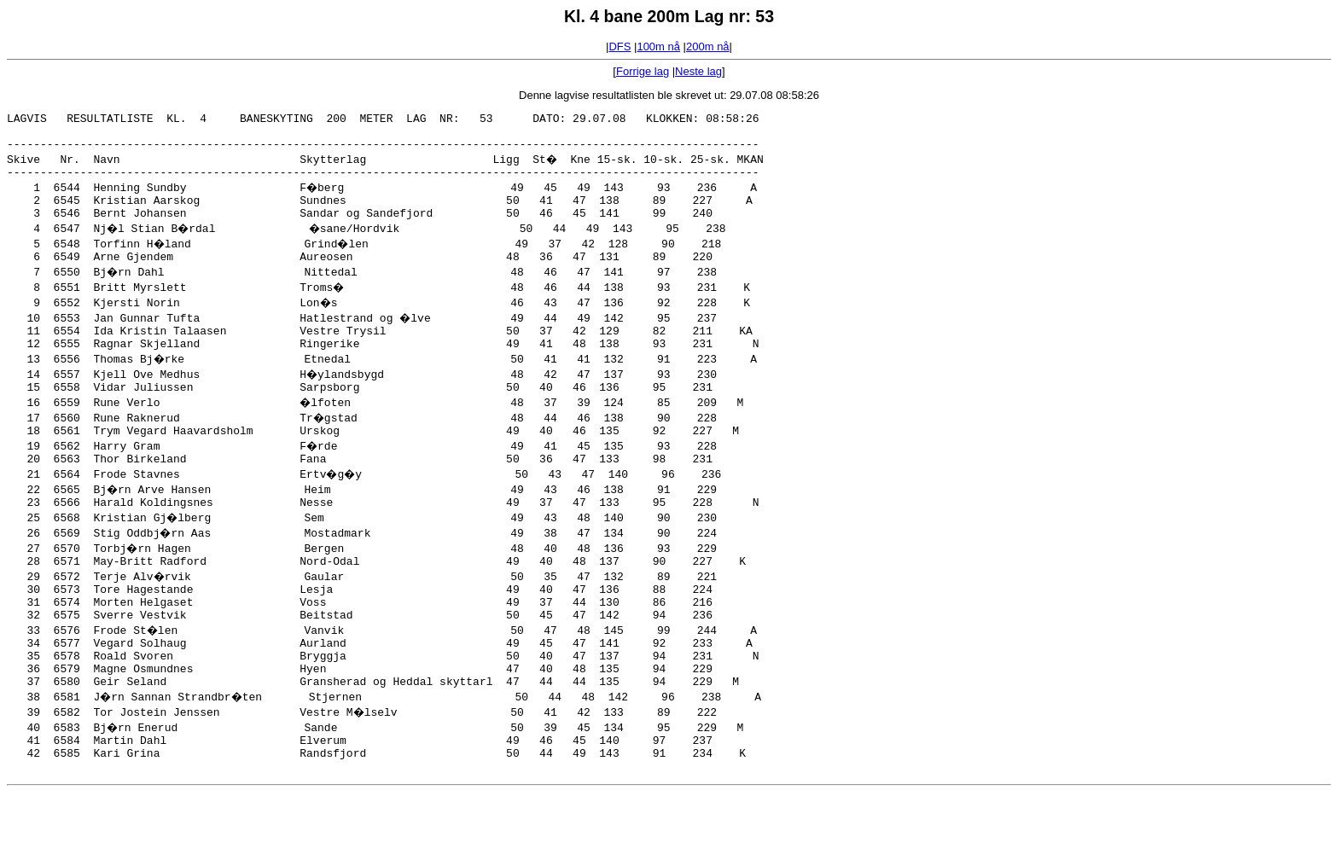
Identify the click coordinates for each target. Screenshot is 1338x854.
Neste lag (698, 71)
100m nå (658, 46)
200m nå (708, 46)
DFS (619, 46)
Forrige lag (642, 71)
